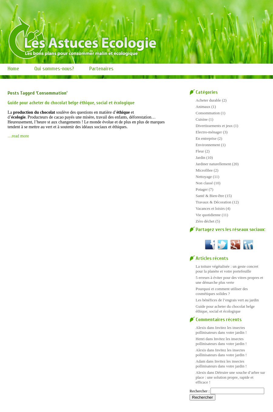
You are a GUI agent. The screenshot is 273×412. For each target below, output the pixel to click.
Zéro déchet (205, 221)
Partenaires (101, 68)
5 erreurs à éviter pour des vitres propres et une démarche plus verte (229, 280)
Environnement (208, 144)
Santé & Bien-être (210, 195)
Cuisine (202, 119)
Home (13, 68)
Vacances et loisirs (210, 208)
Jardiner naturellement (213, 164)
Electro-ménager (209, 132)
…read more (18, 136)
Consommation (208, 113)
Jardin (200, 157)
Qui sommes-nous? (54, 68)
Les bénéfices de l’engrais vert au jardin (227, 300)
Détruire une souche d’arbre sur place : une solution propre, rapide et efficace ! (230, 377)
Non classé (204, 183)
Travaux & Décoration (213, 202)
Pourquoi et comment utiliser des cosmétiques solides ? (222, 291)
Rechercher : (200, 391)
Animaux (203, 106)
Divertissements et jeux (214, 125)
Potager (202, 189)
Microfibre (204, 170)
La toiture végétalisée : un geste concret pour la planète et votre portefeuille (227, 268)
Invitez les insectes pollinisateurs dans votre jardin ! (221, 330)
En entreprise (206, 138)
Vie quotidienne (208, 215)
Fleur (200, 151)
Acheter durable (208, 100)
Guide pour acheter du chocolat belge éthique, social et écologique (71, 103)
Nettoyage (204, 176)
